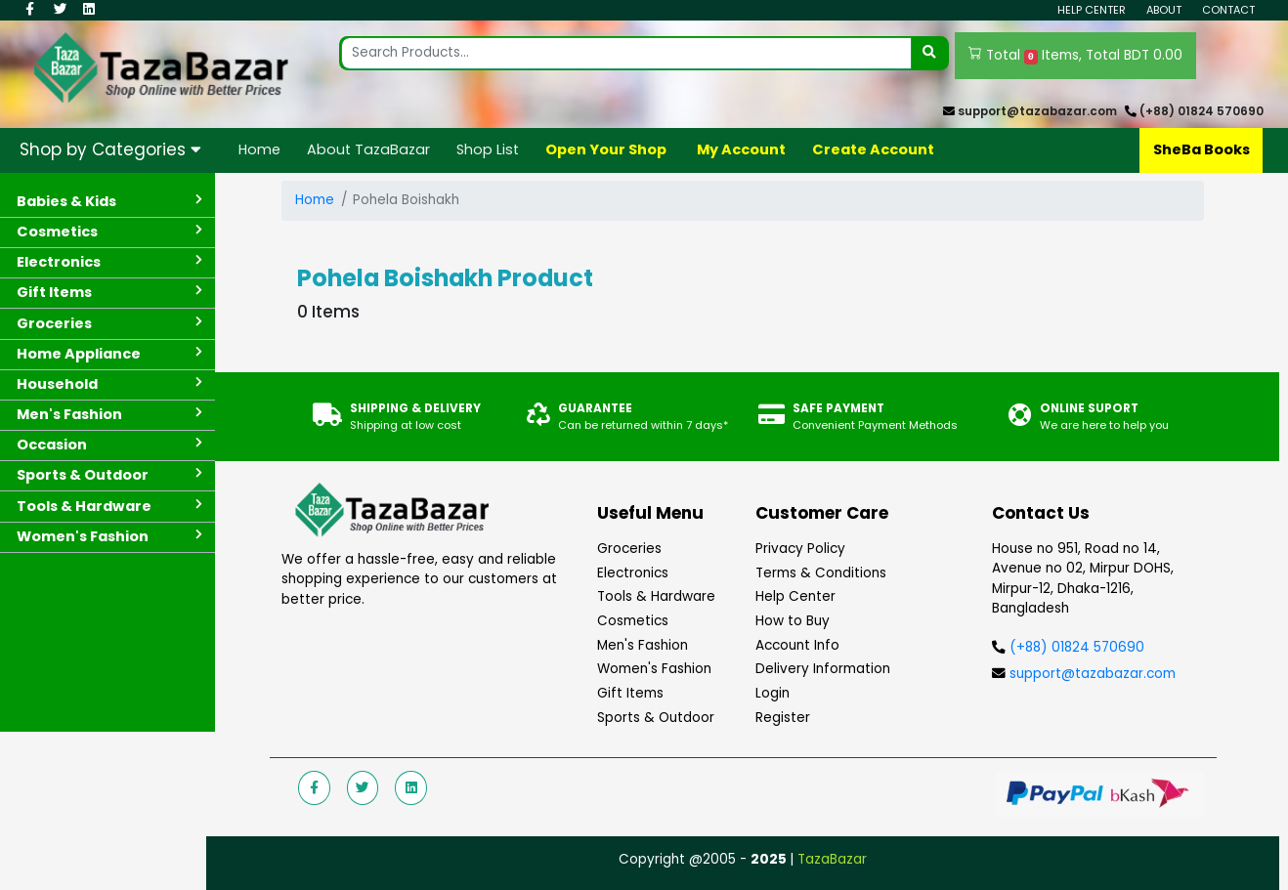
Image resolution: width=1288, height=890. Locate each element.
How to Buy (792, 621)
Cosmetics (632, 621)
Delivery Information (822, 668)
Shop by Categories (110, 149)
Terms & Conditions (820, 573)
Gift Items (630, 693)
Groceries (629, 548)
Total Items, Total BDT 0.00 (1075, 55)
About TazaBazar (368, 149)
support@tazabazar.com (1037, 111)
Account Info (797, 645)
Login (772, 693)
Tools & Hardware (656, 596)
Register (782, 717)
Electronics (632, 573)
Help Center (1091, 10)
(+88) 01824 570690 (1201, 111)
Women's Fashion (654, 668)
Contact (1228, 10)
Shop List (487, 149)
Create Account (873, 149)
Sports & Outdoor (655, 717)
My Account (741, 149)
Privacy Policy (800, 548)
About (1163, 10)
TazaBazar (832, 859)
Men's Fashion (642, 645)
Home (259, 149)
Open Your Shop (605, 149)
